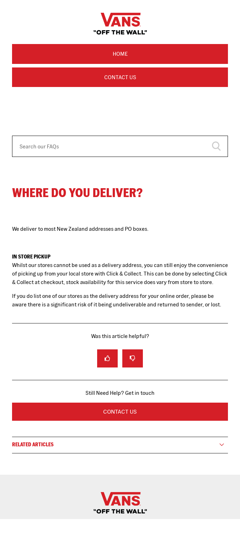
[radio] (107, 358)
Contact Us (120, 77)
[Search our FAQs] (120, 146)
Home (120, 53)
